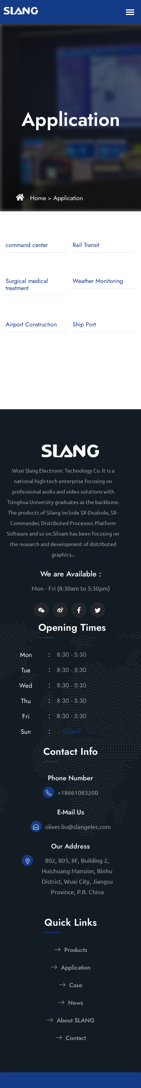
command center (27, 245)
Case (70, 985)
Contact (71, 1038)
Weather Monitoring (98, 281)
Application (66, 198)
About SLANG (71, 1020)
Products (70, 950)
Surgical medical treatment (27, 284)
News (70, 1002)
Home (37, 198)
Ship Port (84, 324)
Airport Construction (31, 324)
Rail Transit (86, 245)
